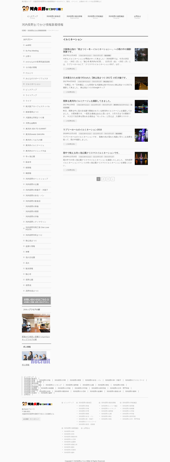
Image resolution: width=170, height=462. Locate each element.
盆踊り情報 (30, 246)
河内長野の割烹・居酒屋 (33, 382)
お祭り (28, 56)
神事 (27, 252)
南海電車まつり (32, 112)
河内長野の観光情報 (31, 383)
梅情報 (28, 173)
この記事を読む (70, 68)
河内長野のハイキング (54, 385)
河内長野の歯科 (46, 393)
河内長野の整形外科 (62, 391)
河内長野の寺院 (118, 385)
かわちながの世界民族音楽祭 (38, 62)
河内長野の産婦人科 (114, 391)
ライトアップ (98, 55)
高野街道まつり (32, 291)
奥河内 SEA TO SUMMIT (36, 129)
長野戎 (28, 285)
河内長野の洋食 (32, 216)
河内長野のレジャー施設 (33, 385)
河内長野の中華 (60, 380)
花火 (27, 263)
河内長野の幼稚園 (47, 388)
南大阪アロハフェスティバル (38, 106)
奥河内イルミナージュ (121, 105)
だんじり (29, 73)
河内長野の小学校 (64, 388)
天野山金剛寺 (31, 123)
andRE (28, 45)
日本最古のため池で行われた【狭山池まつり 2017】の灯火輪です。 (95, 78)
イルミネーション (85, 55)
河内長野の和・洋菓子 (113, 380)
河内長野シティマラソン (36, 222)
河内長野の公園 (32, 184)
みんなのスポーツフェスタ (37, 78)
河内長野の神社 (103, 385)
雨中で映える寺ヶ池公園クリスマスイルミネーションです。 (91, 153)
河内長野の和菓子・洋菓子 (37, 190)
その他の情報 (31, 67)
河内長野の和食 (32, 206)
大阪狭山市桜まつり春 (35, 117)
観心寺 (28, 274)
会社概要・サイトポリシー (31, 419)
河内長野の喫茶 (32, 211)
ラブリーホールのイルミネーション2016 (82, 130)
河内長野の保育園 (30, 388)
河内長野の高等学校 (99, 388)
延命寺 (28, 162)
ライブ (28, 101)
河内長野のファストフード (134, 380)
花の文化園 (30, 257)
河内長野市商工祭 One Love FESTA (37, 228)
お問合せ (27, 394)
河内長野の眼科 (130, 391)
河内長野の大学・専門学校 (119, 388)
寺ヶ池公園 (30, 156)
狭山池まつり (108, 81)
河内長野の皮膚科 (96, 391)
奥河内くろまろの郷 (34, 140)
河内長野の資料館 (72, 385)
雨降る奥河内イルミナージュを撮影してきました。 (87, 101)
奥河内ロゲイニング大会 (36, 151)
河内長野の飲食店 (33, 201)
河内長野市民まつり (34, 235)
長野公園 (29, 280)
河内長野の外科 (44, 391)
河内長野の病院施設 (31, 390)
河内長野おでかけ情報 (82, 461)
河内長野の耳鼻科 (30, 393)
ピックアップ (96, 105)
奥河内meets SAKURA (35, 134)
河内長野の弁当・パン (35, 195)
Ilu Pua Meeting (32, 51)
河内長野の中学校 (81, 388)
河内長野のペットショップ (37, 179)
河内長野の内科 (29, 391)
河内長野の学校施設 (31, 387)
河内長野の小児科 (79, 391)
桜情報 (28, 168)
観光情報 (107, 55)
